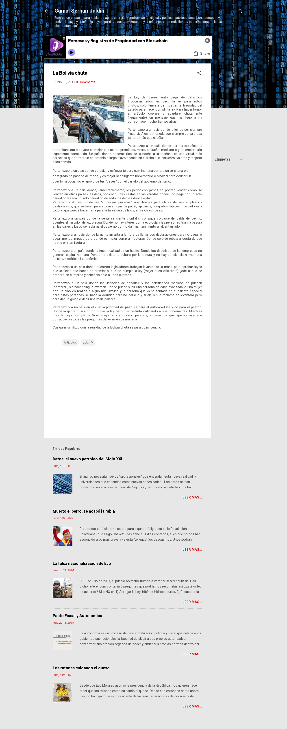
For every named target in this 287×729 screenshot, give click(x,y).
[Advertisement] (229, 237)
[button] (199, 73)
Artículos (70, 342)
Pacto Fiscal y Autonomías (77, 615)
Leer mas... (192, 497)
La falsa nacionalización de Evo (82, 563)
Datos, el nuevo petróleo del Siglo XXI (87, 459)
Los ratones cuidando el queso (81, 668)
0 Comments (85, 82)
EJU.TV (88, 342)
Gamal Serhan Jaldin (79, 11)
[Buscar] (240, 12)
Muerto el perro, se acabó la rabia (84, 511)
